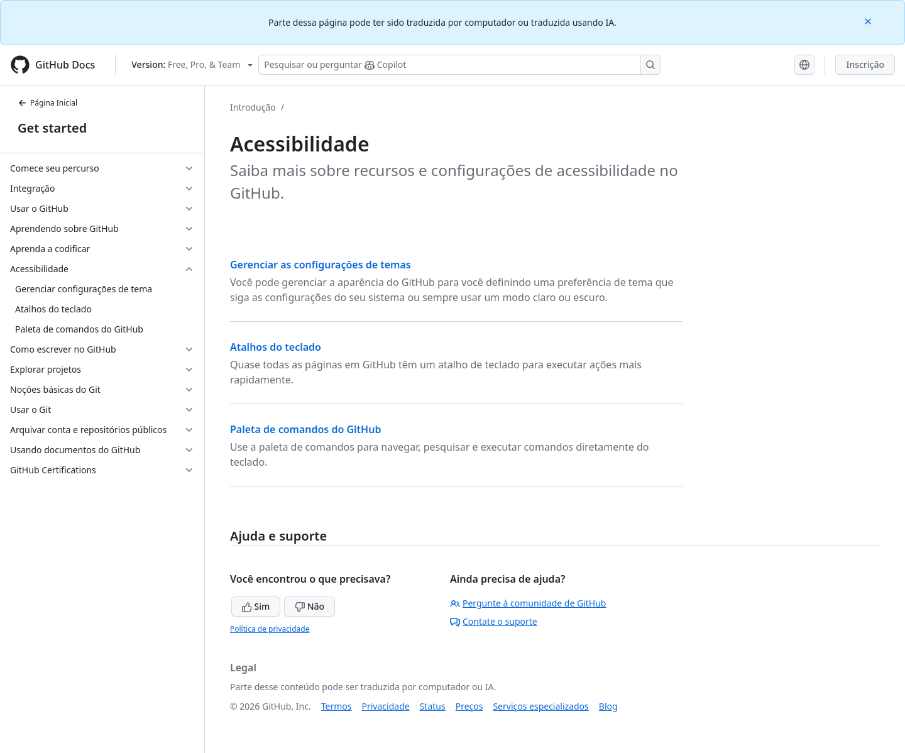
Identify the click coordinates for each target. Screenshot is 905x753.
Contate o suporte (493, 621)
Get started (52, 127)
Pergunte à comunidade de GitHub (528, 603)
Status (433, 706)
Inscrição (865, 64)
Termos (336, 706)
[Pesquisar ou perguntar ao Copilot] (459, 65)
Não (309, 606)
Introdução (253, 107)
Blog (608, 706)
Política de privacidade (269, 629)
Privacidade (386, 706)
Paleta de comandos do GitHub (305, 429)
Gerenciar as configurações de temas (320, 265)
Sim (256, 606)
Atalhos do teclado (275, 347)
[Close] (869, 20)
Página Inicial (47, 102)
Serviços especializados (540, 706)
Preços (469, 706)
